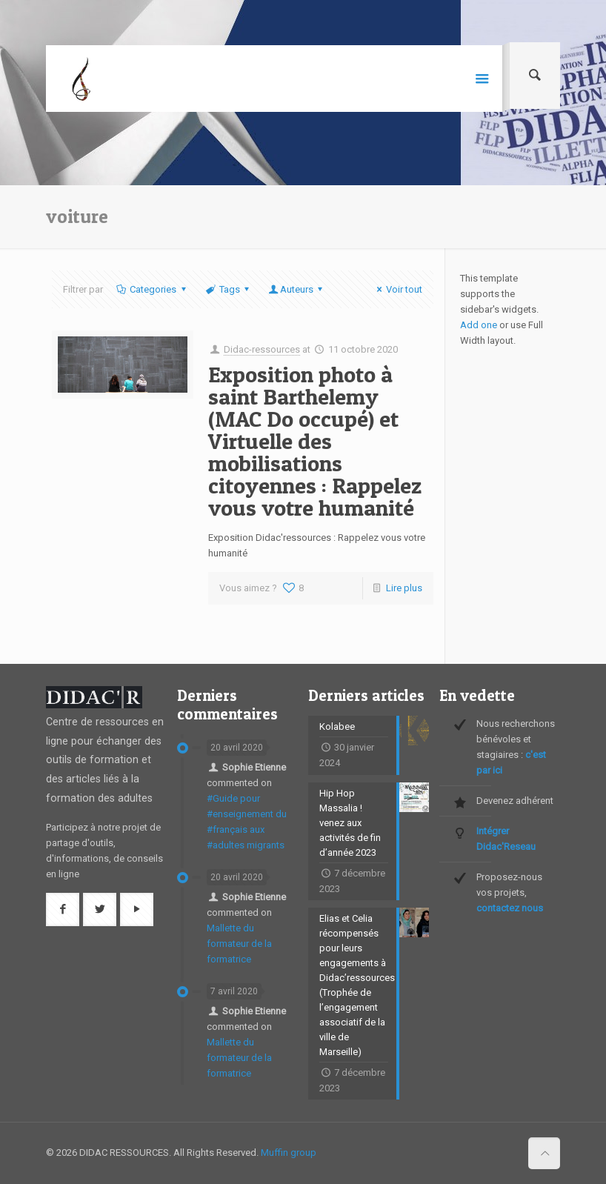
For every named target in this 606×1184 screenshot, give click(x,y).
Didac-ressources (262, 349)
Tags (228, 289)
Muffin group (288, 1152)
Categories (152, 289)
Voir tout (397, 289)
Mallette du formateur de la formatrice (239, 943)
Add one (478, 324)
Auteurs (297, 289)
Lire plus (404, 587)
